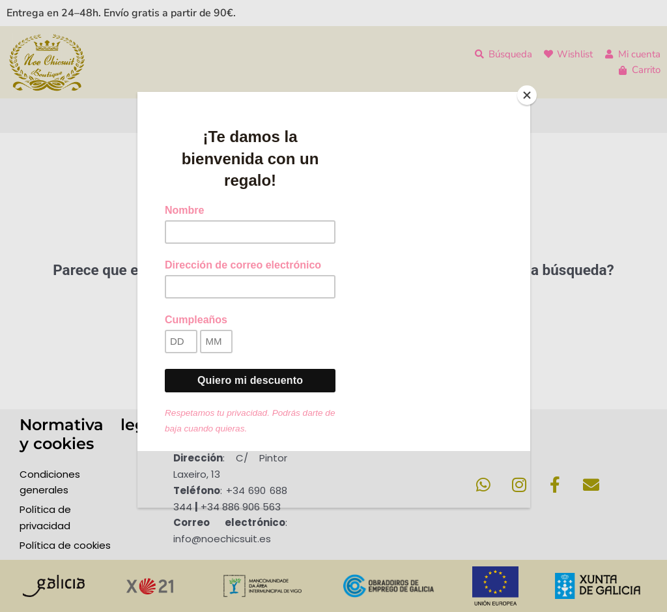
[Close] (527, 95)
